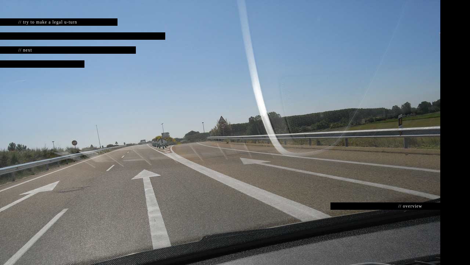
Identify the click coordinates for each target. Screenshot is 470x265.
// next (25, 50)
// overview (410, 206)
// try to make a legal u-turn (47, 22)
